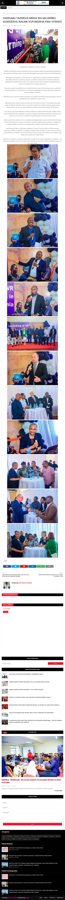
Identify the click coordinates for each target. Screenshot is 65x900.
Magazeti (46, 836)
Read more (59, 790)
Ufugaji (24, 839)
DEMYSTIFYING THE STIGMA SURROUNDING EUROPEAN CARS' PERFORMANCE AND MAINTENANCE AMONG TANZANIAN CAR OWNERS (33, 864)
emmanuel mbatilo (9, 25)
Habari (22, 836)
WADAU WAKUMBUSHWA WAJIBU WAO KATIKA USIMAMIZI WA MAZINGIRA (31, 713)
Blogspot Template (12, 897)
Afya (4, 836)
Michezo (58, 836)
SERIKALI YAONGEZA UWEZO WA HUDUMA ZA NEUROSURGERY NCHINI (30, 697)
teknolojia (36, 839)
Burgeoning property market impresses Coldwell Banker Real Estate (30, 855)
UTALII (19, 839)
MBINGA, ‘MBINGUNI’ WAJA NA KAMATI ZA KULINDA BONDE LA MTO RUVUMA (31, 781)
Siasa (8, 839)
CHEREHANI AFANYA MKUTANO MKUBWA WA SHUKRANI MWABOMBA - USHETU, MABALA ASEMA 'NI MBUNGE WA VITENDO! (35, 721)
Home (4, 13)
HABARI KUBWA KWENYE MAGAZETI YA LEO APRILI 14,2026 (26, 689)
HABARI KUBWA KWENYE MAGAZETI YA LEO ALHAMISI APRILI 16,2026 (29, 682)
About (45, 897)
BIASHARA (9, 836)
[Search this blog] (25, 663)
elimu (30, 839)
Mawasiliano (60, 897)
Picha (4, 839)
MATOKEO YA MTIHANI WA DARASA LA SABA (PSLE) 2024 (26, 848)
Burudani (16, 836)
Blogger (27, 897)
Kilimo (27, 836)
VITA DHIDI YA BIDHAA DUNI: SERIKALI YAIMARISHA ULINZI (26, 674)
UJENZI (13, 839)
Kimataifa (33, 836)
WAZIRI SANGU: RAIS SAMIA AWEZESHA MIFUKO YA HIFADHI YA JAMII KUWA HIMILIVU (34, 705)
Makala (52, 836)
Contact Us (52, 897)
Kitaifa (8, 13)
